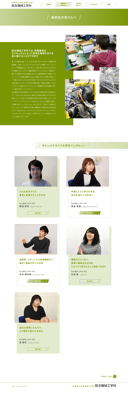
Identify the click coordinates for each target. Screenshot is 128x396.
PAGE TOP (109, 376)
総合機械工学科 (22, 5)
